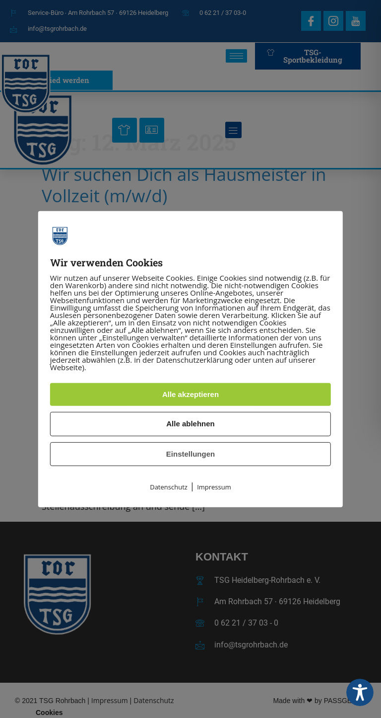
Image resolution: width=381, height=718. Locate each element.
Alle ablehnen (190, 423)
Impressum (214, 486)
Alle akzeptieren (190, 394)
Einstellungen (190, 454)
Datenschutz (169, 486)
